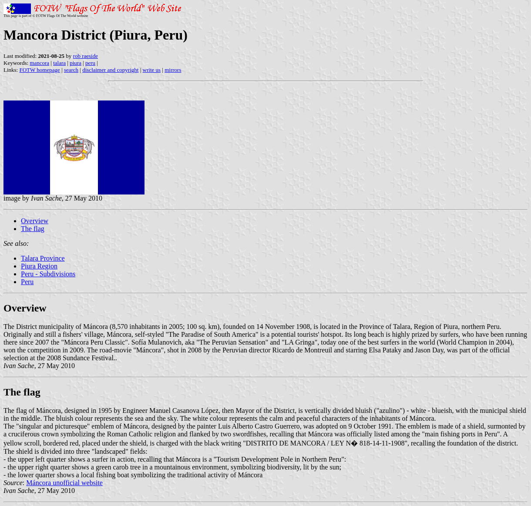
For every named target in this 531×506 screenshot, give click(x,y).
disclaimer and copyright (110, 70)
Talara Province (43, 258)
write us (152, 70)
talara (59, 63)
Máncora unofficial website (64, 482)
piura (75, 63)
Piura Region (39, 266)
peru (90, 63)
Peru (27, 281)
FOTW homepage (39, 70)
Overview (34, 221)
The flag (32, 228)
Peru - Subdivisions (48, 274)
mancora (39, 63)
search (71, 70)
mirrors (173, 70)
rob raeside (85, 56)
